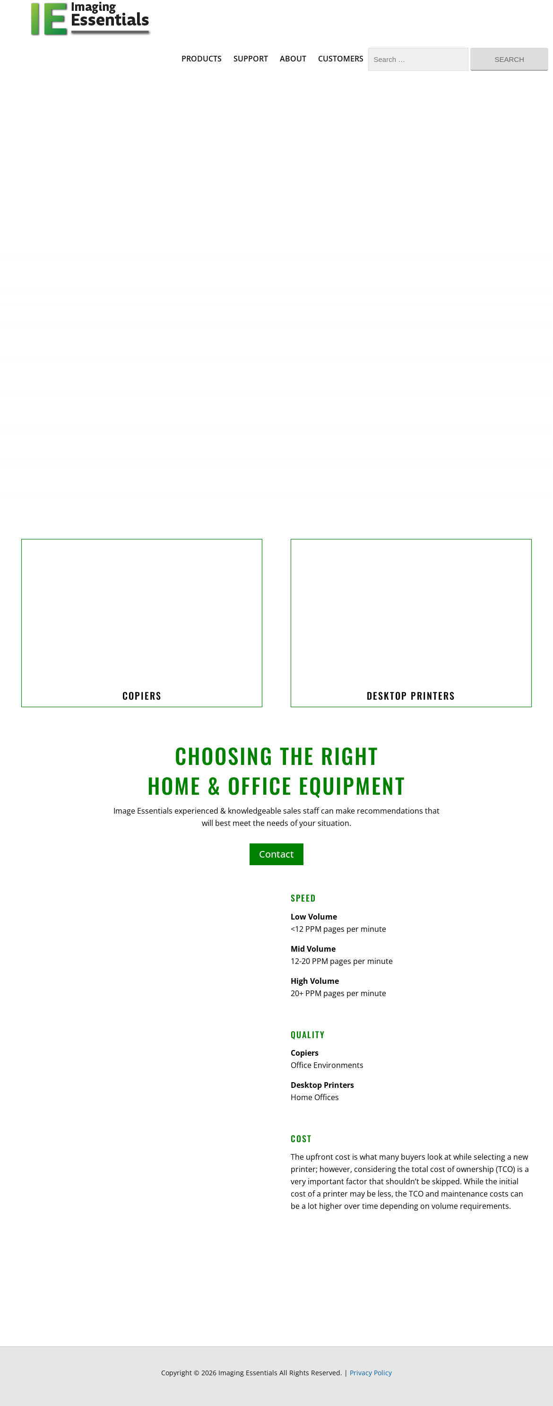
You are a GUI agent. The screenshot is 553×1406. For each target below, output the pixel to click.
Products (201, 58)
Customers (340, 58)
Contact (276, 854)
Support (250, 58)
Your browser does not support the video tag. (276, 355)
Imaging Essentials (90, 19)
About (293, 58)
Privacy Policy (371, 1372)
